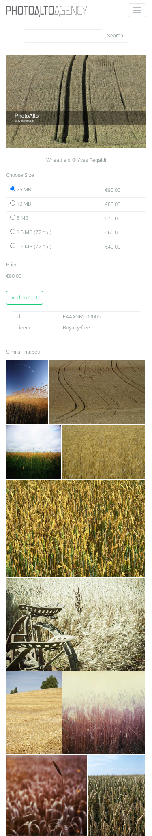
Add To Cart (24, 297)
